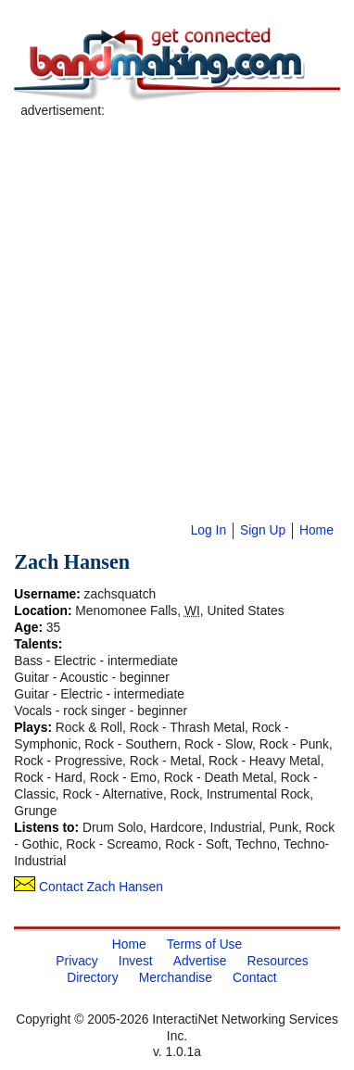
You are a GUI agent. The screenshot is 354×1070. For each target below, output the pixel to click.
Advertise (200, 960)
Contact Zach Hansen (88, 886)
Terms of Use (204, 944)
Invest (136, 960)
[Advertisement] (174, 293)
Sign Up (262, 529)
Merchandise (175, 977)
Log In (208, 529)
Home (316, 529)
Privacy (76, 960)
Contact (255, 977)
